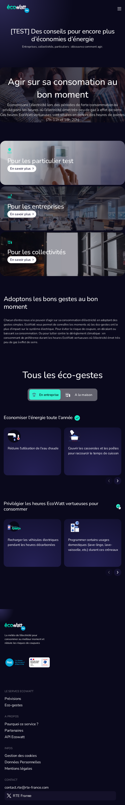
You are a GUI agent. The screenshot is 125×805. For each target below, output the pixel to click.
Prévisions (13, 698)
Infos (9, 748)
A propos (12, 716)
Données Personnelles (23, 762)
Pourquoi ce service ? (21, 724)
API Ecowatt (15, 736)
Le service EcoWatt (19, 691)
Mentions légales (18, 768)
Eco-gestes (14, 705)
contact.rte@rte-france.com (27, 787)
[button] (117, 480)
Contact (11, 780)
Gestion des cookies (21, 755)
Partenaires (14, 730)
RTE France (22, 795)
